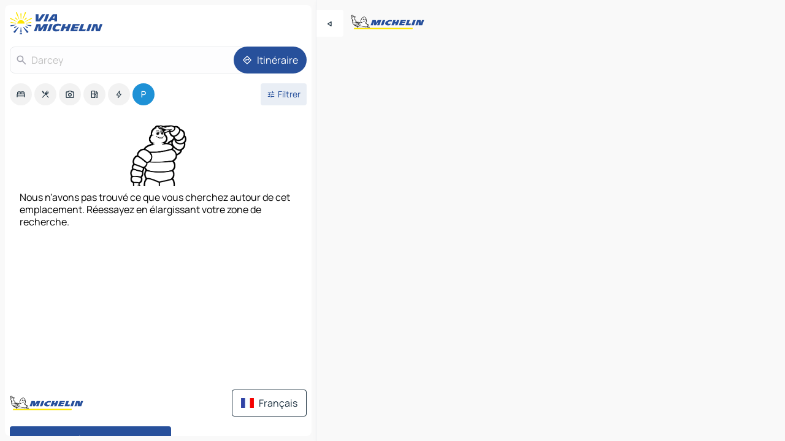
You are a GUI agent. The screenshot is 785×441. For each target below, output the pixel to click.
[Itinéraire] (270, 60)
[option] (21, 94)
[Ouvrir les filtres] (284, 94)
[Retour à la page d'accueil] (59, 23)
